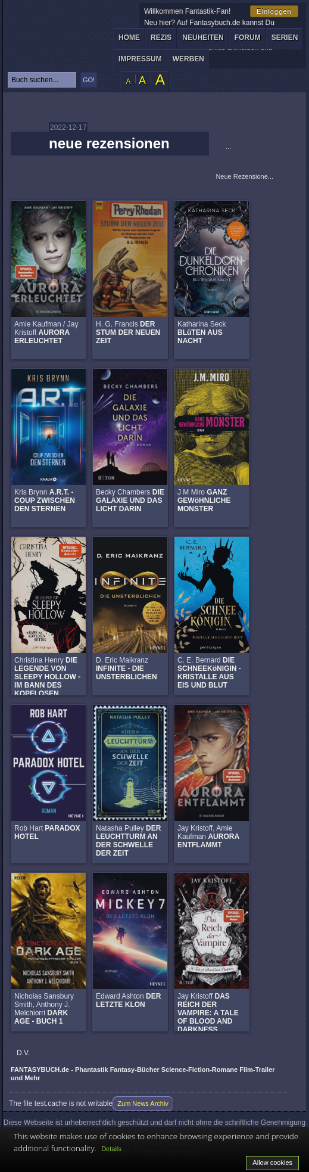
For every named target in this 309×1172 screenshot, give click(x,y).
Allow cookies (272, 1162)
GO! (89, 79)
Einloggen (274, 11)
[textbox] (42, 80)
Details (111, 1148)
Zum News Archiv (142, 1103)
